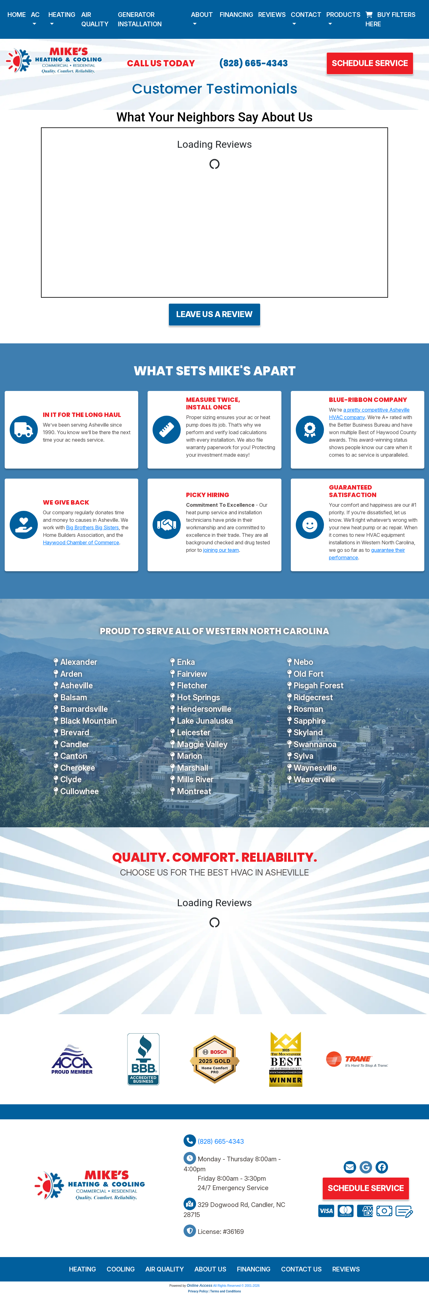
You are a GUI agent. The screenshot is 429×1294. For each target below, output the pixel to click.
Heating (82, 1269)
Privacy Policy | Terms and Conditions (214, 1291)
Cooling (121, 1269)
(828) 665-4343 (253, 63)
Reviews (272, 14)
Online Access (199, 1285)
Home (17, 14)
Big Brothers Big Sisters (92, 527)
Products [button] (343, 14)
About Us (210, 1269)
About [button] (202, 14)
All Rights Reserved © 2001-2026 (236, 1285)
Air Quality (95, 19)
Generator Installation (140, 19)
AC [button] (35, 14)
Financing (236, 14)
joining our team (221, 550)
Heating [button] (61, 14)
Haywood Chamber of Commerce (81, 542)
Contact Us (301, 1269)
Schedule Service (370, 63)
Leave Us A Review (214, 314)
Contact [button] (306, 14)
